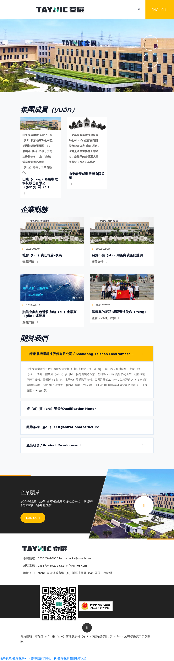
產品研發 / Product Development (87, 440)
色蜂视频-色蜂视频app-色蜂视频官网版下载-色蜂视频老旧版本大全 (43, 658)
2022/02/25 (101, 250)
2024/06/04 (38, 250)
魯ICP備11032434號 (140, 647)
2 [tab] (85, 78)
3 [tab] (89, 78)
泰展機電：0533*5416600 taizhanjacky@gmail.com (57, 558)
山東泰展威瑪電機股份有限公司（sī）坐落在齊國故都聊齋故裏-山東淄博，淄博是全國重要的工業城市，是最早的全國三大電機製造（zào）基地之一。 (84, 152)
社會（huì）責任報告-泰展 (47, 255)
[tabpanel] (87, 55)
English (159, 9)
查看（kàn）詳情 (105, 312)
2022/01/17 (38, 301)
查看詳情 (37, 261)
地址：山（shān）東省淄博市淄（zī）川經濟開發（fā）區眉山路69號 (68, 573)
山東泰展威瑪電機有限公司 (86, 172)
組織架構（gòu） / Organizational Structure (87, 423)
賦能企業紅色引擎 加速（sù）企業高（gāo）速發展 (53, 309)
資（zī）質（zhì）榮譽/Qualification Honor (87, 407)
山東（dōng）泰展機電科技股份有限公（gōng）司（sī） (44, 178)
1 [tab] (81, 78)
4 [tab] (93, 78)
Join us (33, 518)
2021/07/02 (101, 301)
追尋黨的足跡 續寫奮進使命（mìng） (116, 306)
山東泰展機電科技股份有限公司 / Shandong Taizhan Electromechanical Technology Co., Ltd (89, 357)
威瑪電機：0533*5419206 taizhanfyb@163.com (55, 566)
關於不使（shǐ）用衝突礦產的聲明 (114, 255)
